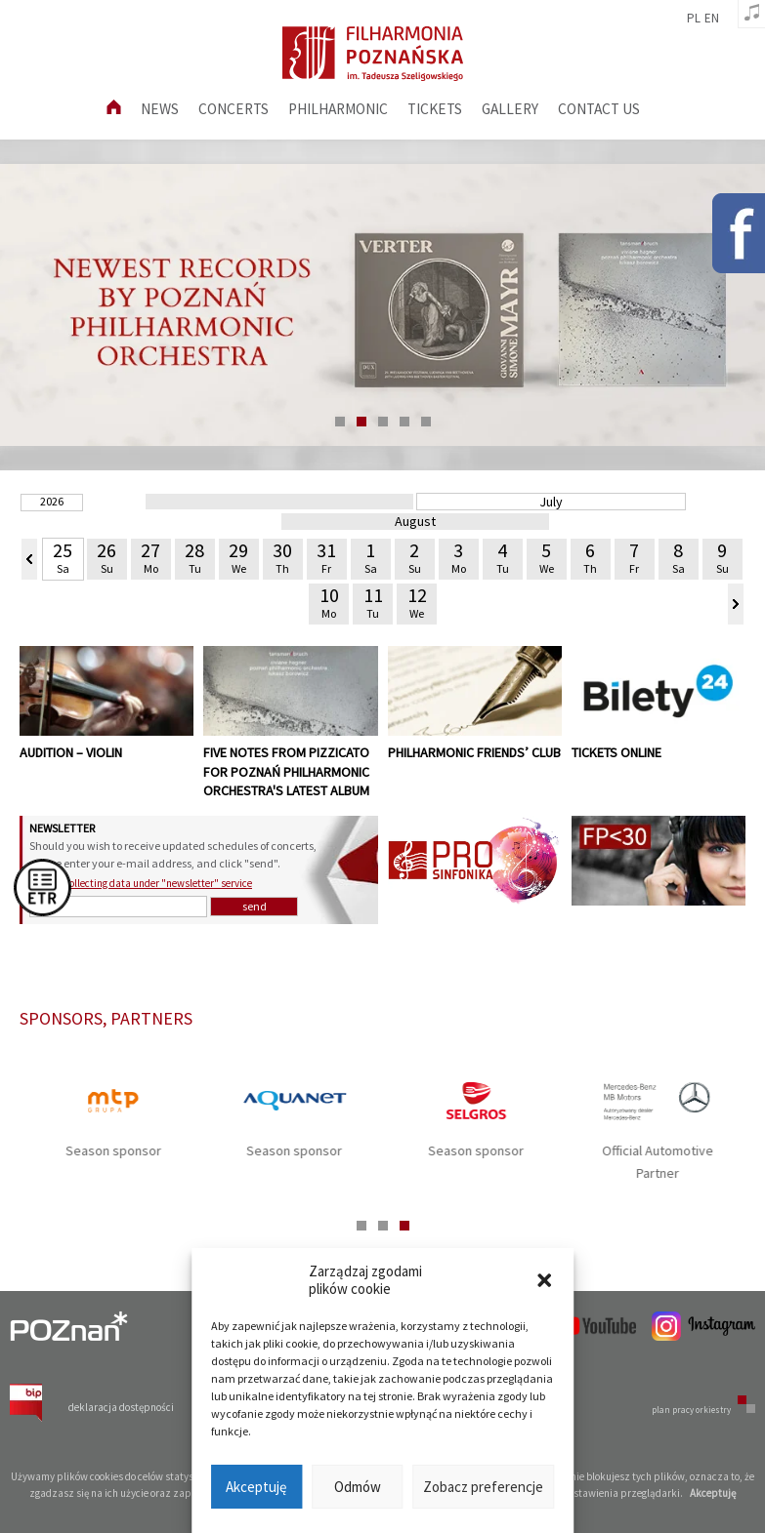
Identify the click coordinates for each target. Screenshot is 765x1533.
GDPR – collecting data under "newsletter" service (140, 883)
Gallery (510, 109)
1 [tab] (340, 421)
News (160, 109)
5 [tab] (426, 421)
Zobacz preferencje (483, 1486)
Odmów (357, 1486)
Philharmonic (338, 109)
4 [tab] (404, 421)
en (711, 18)
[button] (544, 1280)
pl (694, 18)
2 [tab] (361, 421)
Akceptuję (256, 1486)
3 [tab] (383, 421)
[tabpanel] (382, 305)
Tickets (434, 109)
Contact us (599, 109)
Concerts (233, 109)
